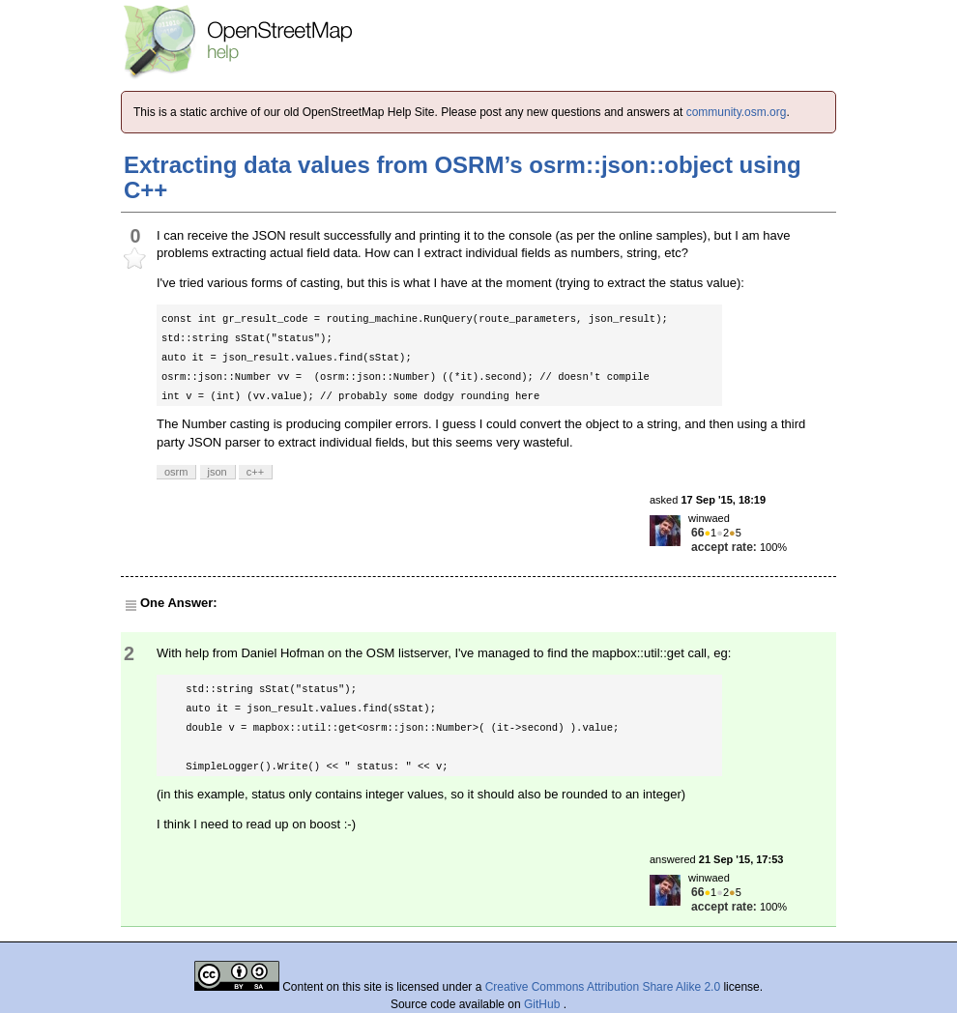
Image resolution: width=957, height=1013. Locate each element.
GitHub (544, 1004)
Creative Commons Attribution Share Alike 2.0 (602, 987)
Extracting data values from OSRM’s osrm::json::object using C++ (462, 177)
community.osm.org (736, 112)
